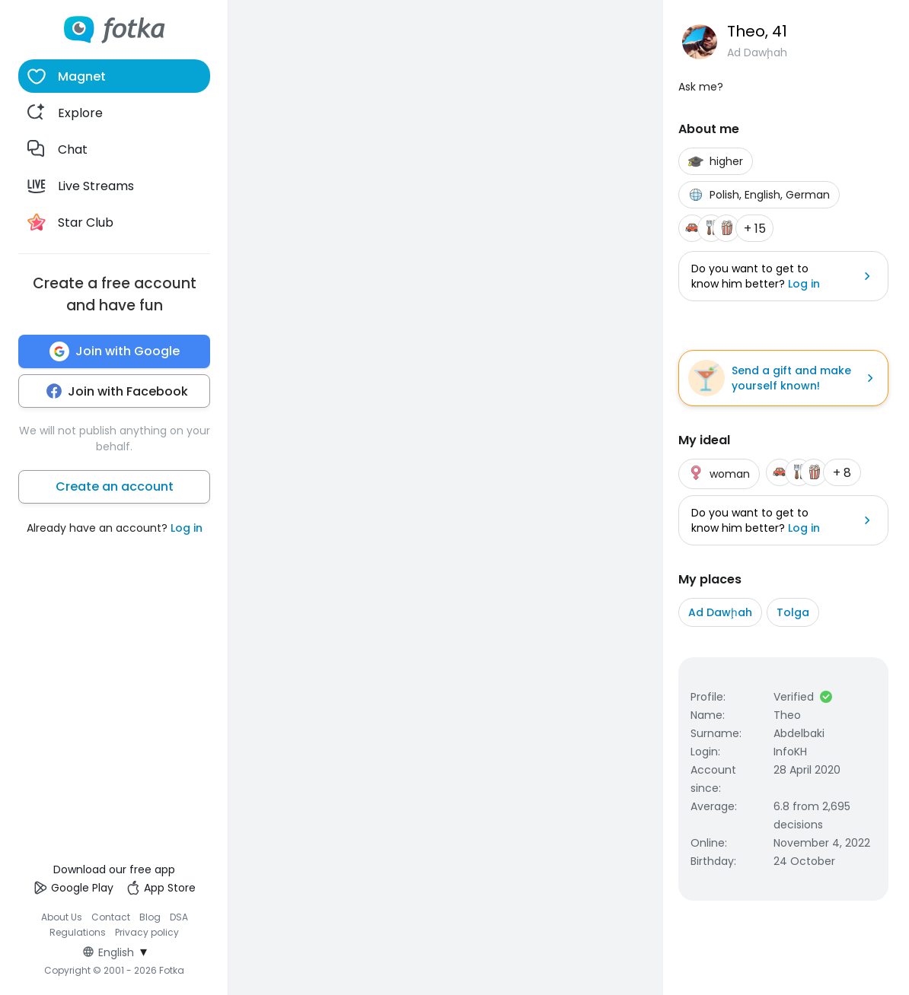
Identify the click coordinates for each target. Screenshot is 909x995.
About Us (61, 917)
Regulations (77, 932)
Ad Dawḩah (720, 612)
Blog (150, 917)
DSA (179, 917)
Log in (187, 528)
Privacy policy (147, 932)
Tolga (793, 612)
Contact (110, 917)
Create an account (115, 486)
